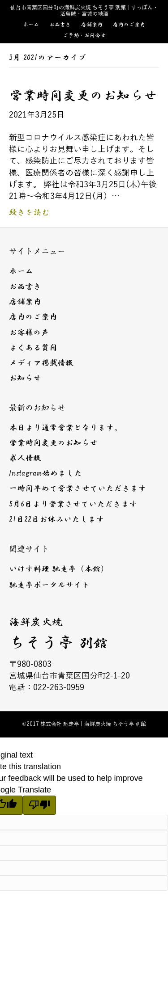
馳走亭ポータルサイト (49, 585)
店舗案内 (92, 24)
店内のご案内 (129, 24)
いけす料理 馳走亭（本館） (58, 569)
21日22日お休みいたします (56, 519)
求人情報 (25, 458)
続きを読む (29, 212)
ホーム (31, 24)
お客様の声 (29, 333)
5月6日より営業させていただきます (73, 504)
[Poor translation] (39, 805)
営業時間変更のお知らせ (83, 95)
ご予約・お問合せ (84, 35)
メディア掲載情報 (41, 363)
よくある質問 (33, 348)
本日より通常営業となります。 (65, 428)
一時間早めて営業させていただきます (77, 489)
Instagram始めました (45, 473)
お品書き (60, 24)
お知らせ (25, 378)
